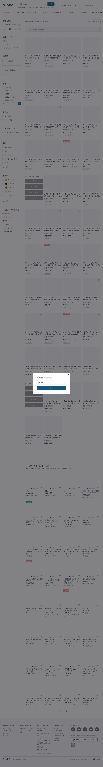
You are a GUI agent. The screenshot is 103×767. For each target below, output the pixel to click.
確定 (51, 388)
